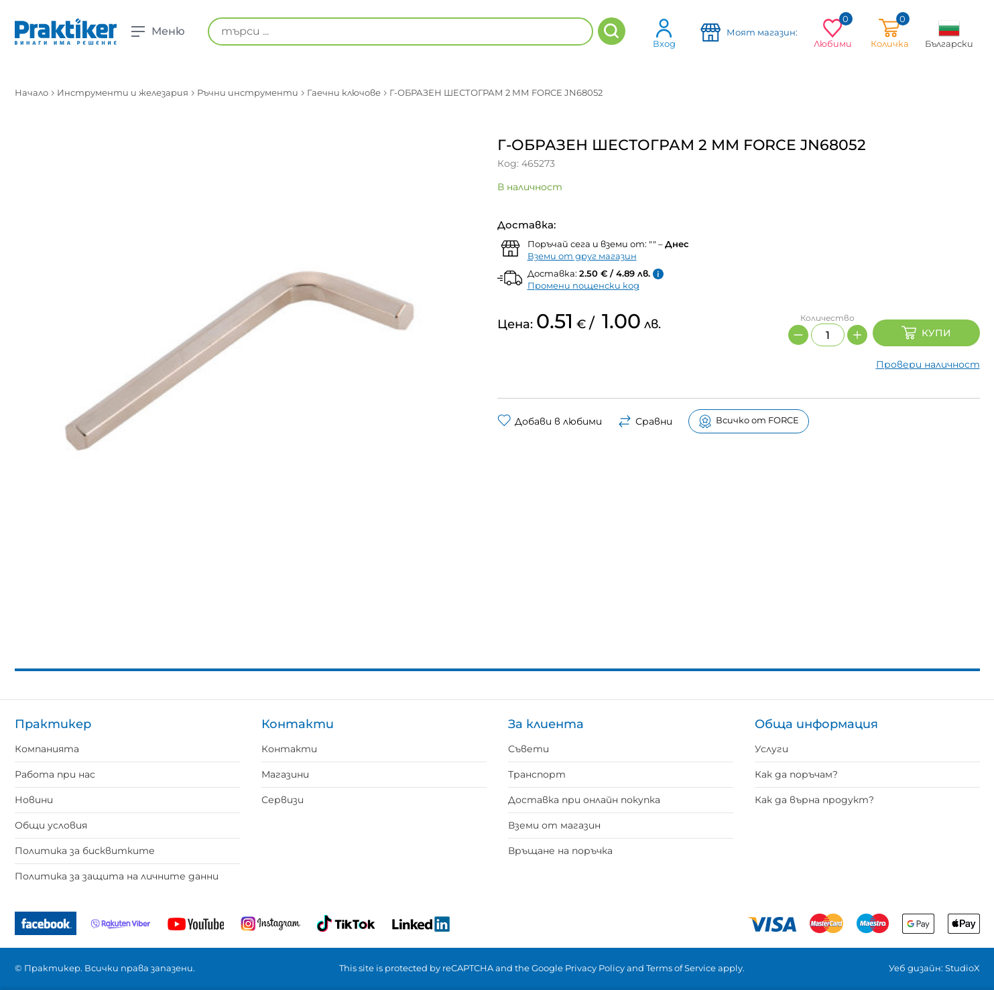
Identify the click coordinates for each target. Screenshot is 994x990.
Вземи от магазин (554, 825)
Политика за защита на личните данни (117, 876)
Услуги (771, 749)
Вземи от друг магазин (582, 256)
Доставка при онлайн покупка (584, 800)
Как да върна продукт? (814, 800)
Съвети (528, 749)
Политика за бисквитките (85, 851)
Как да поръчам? (796, 774)
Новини (34, 800)
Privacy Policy (595, 968)
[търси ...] (400, 31)
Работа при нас (55, 774)
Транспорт (537, 774)
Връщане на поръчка (560, 851)
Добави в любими (549, 421)
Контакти (289, 749)
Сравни (645, 421)
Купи (926, 333)
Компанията (47, 749)
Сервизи (282, 800)
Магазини (285, 774)
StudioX (962, 968)
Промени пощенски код (583, 285)
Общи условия (51, 825)
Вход (664, 33)
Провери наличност (928, 364)
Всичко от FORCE (748, 421)
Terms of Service (681, 968)
